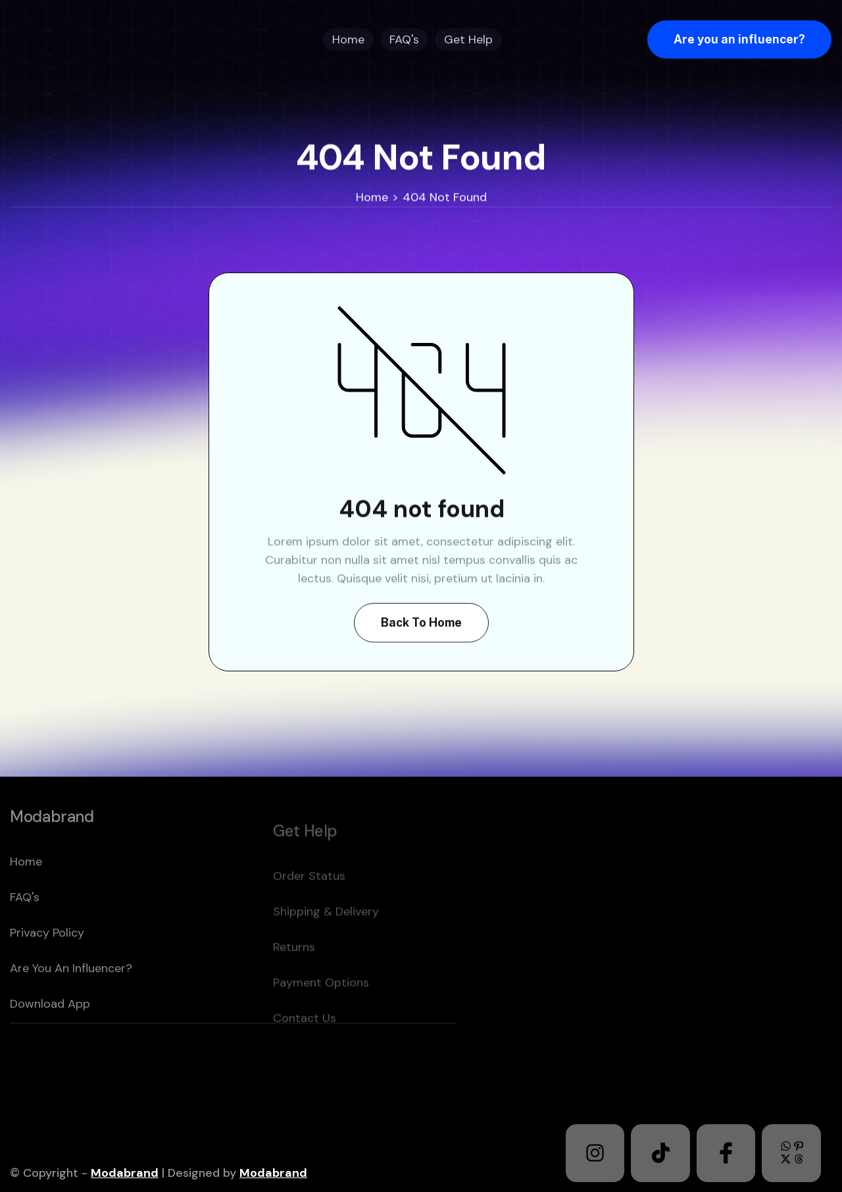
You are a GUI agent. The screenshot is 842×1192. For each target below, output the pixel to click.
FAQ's (24, 925)
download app (50, 1032)
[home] (94, 39)
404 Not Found (445, 197)
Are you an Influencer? (71, 996)
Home (372, 197)
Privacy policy (47, 961)
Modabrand (125, 1173)
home (26, 890)
